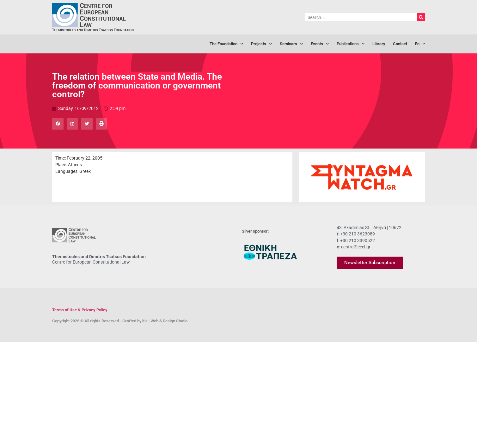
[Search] (421, 17)
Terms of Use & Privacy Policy (79, 309)
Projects (261, 44)
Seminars (291, 44)
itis (145, 321)
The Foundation (226, 44)
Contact (400, 43)
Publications (350, 44)
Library (378, 43)
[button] (58, 124)
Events (320, 44)
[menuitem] (420, 43)
